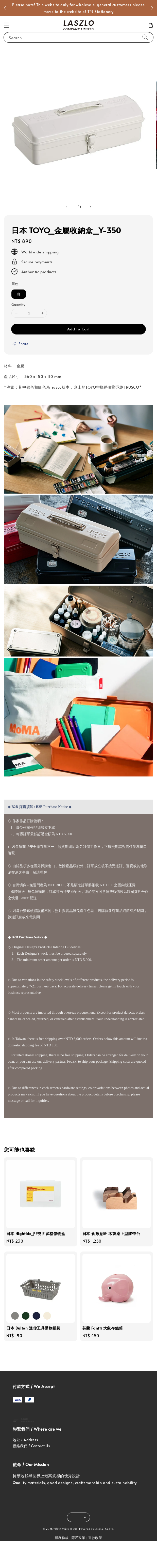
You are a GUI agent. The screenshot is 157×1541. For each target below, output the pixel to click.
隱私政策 (78, 1537)
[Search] (145, 37)
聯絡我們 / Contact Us (31, 1445)
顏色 (14, 283)
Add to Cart (78, 328)
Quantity (18, 304)
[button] (6, 25)
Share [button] (19, 343)
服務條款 (62, 1537)
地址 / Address (25, 1439)
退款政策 (95, 1537)
